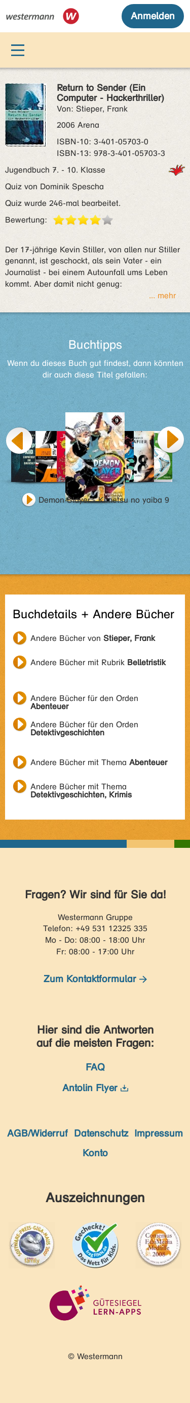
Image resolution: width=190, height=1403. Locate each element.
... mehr (162, 295)
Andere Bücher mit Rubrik (98, 662)
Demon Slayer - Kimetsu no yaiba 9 (104, 500)
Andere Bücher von (92, 638)
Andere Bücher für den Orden (84, 699)
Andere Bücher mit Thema (98, 762)
